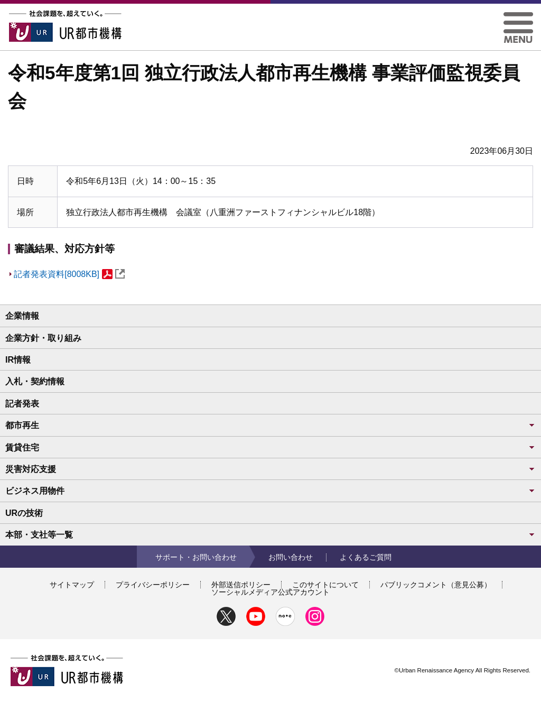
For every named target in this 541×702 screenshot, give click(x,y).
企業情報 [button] (22, 315)
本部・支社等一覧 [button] (270, 534)
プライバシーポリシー (153, 584)
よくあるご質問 (365, 557)
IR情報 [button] (18, 359)
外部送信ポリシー (240, 584)
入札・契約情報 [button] (34, 381)
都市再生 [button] (270, 425)
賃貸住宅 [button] (270, 447)
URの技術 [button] (24, 513)
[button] (518, 16)
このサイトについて (325, 584)
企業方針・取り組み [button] (43, 338)
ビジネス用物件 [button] (270, 490)
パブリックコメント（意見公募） (435, 584)
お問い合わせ (290, 557)
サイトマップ (72, 584)
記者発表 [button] (22, 403)
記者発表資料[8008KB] (69, 274)
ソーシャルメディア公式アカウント (270, 592)
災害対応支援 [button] (270, 469)
